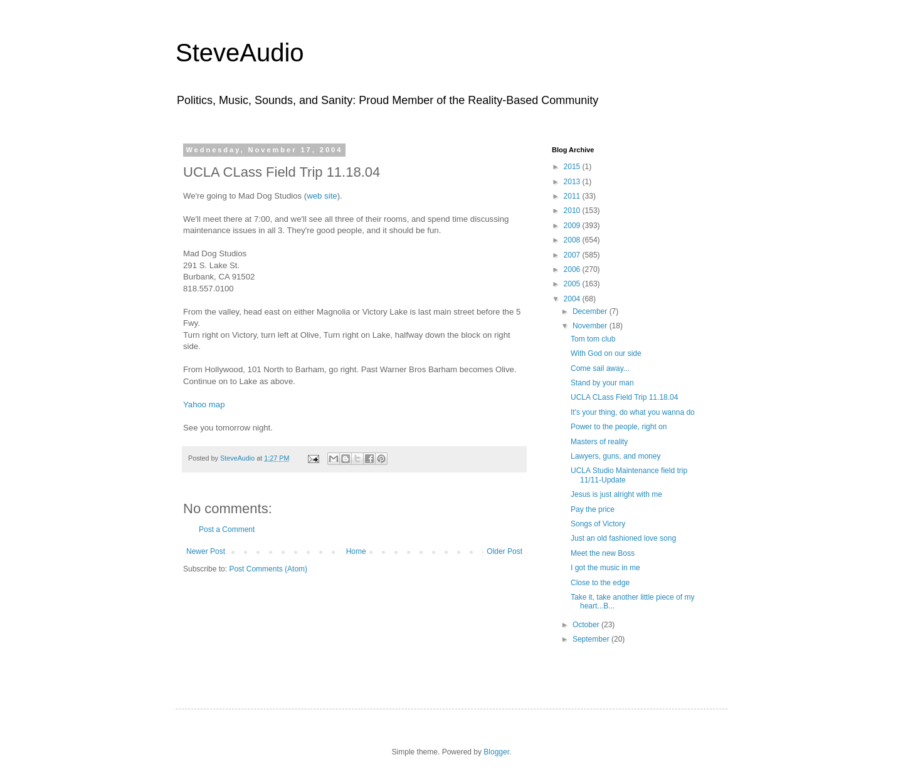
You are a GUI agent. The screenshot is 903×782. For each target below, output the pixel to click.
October (587, 624)
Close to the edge (600, 582)
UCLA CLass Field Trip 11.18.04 (624, 397)
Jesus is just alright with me (616, 494)
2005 (573, 283)
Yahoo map (203, 404)
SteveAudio (240, 52)
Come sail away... (600, 368)
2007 (573, 255)
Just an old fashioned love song (623, 538)
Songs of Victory (598, 523)
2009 (573, 225)
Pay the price (593, 509)
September (592, 639)
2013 (573, 181)
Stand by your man (602, 382)
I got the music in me (605, 567)
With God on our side (606, 353)
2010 (573, 210)
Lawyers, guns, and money (615, 456)
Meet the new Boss (603, 553)
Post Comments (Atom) (268, 569)
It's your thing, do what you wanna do (633, 412)
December (591, 311)
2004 (573, 299)
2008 (573, 240)
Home (356, 551)
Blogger (496, 752)
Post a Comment (227, 529)
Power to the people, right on (619, 426)
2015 (573, 166)
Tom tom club (593, 339)
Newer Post (205, 551)
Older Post (504, 551)
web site (322, 196)
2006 (573, 269)
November (591, 325)
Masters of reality (599, 441)
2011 (573, 196)
